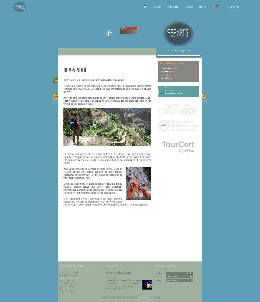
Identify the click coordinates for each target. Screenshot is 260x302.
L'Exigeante (166, 68)
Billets (203, 6)
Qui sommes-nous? (68, 286)
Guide (62, 278)
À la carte (172, 6)
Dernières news (66, 289)
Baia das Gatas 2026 (172, 91)
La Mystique (166, 75)
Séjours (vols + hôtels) (69, 272)
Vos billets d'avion (68, 284)
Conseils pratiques (68, 291)
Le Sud (164, 78)
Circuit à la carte (67, 281)
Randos (188, 6)
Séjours (157, 6)
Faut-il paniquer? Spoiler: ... (174, 93)
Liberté (70, 278)
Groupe (79, 278)
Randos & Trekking (68, 275)
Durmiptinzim (143, 297)
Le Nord (164, 72)
